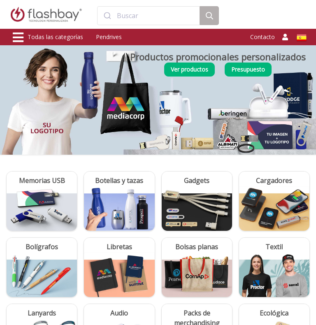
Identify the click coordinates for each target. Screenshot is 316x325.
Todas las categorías (48, 37)
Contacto (262, 37)
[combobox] (148, 15)
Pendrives (109, 37)
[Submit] (107, 16)
